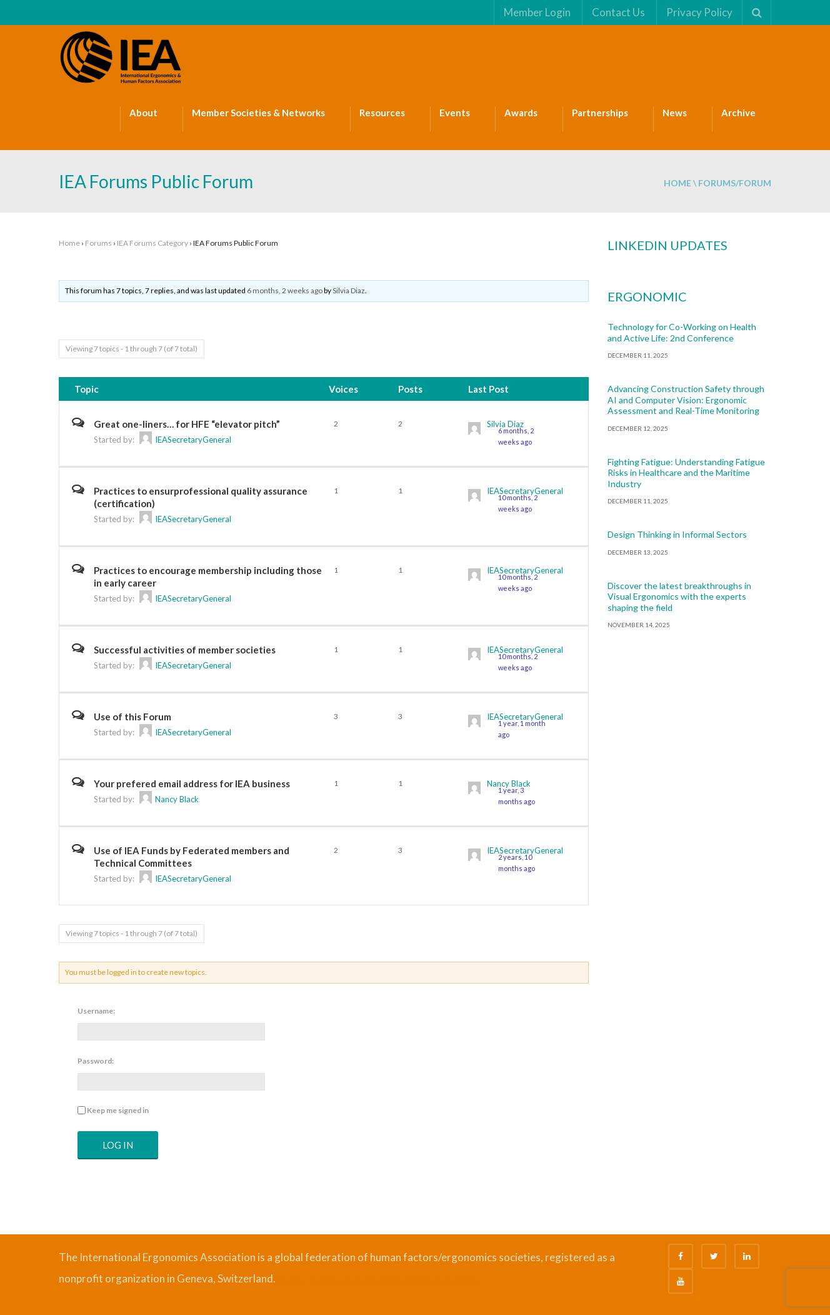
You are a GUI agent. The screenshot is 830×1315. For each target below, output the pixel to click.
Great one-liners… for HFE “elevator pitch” (187, 424)
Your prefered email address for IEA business (192, 783)
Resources (382, 112)
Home (677, 183)
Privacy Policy (699, 12)
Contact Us (617, 12)
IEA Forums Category (152, 243)
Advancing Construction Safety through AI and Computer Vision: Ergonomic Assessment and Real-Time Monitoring (686, 399)
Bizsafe (282, 1280)
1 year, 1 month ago (522, 728)
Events (454, 112)
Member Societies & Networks (258, 112)
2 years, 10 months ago (516, 862)
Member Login (536, 12)
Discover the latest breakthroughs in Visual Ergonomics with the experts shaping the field (679, 596)
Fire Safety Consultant (457, 1280)
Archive (738, 112)
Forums (98, 243)
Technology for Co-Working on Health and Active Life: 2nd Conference (682, 332)
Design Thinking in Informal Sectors (677, 534)
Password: (96, 1061)
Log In (117, 1145)
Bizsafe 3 (299, 1280)
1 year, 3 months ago (516, 795)
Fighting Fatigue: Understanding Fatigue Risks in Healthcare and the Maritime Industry (686, 472)
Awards (521, 112)
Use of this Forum (132, 716)
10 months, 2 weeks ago (518, 503)
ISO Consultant (420, 1280)
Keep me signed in (118, 1110)
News (674, 112)
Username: (96, 1010)
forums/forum (734, 183)
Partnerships (600, 112)
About (143, 112)
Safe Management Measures (337, 1280)
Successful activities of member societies (185, 649)
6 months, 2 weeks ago (284, 290)
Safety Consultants (385, 1280)
